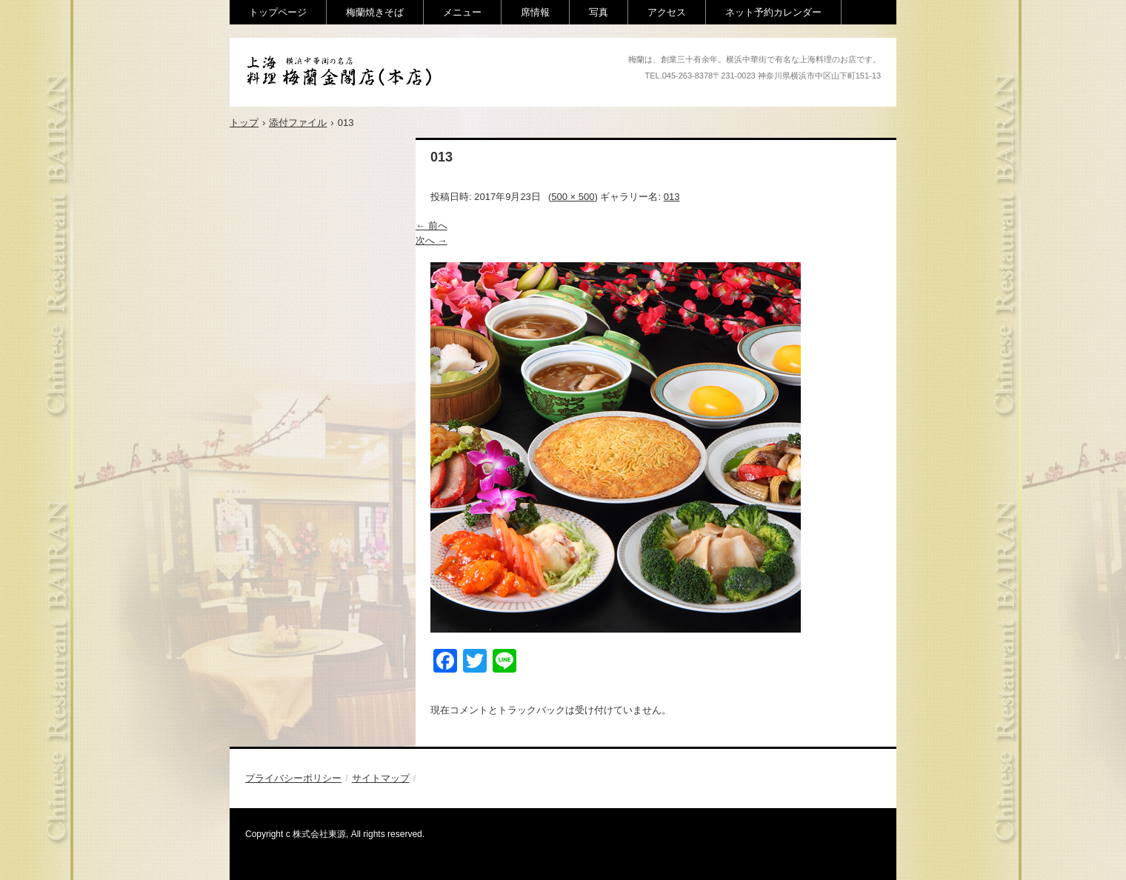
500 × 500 (572, 196)
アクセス (666, 12)
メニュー (462, 12)
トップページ (278, 12)
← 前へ (431, 225)
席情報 (535, 12)
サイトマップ (381, 778)
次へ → (431, 240)
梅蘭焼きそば (375, 12)
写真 (598, 12)
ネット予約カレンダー (773, 12)
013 (672, 196)
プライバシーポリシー (293, 778)
